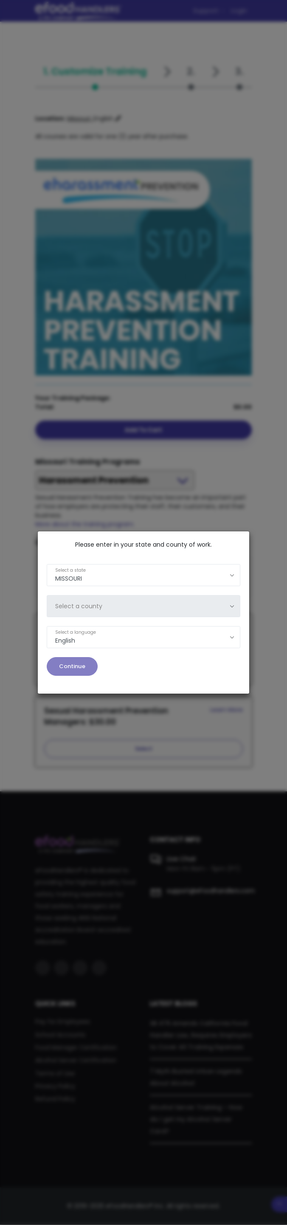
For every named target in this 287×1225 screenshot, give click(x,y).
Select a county (78, 606)
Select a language (75, 632)
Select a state (70, 570)
